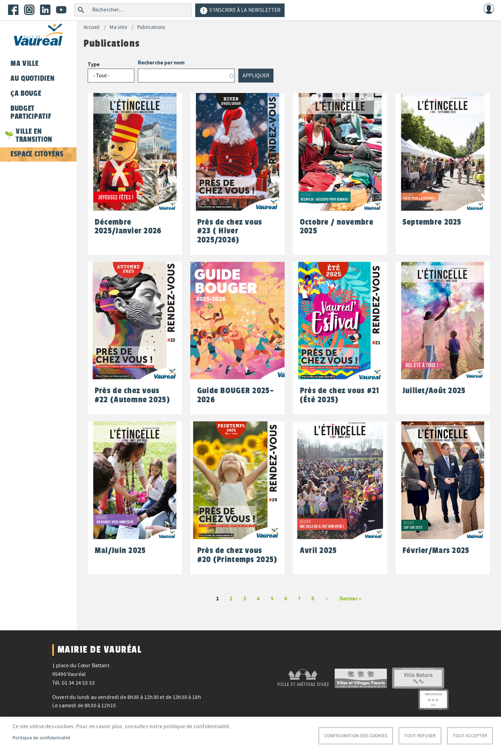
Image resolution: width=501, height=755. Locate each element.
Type (94, 64)
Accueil (92, 27)
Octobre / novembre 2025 (336, 226)
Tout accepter (470, 736)
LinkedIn (45, 10)
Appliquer (255, 75)
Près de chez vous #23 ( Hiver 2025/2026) (229, 230)
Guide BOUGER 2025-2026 (235, 395)
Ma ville (118, 27)
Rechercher (81, 10)
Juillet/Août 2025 (434, 390)
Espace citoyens (36, 154)
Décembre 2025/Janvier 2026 (128, 226)
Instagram (29, 10)
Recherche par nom (161, 62)
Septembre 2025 (432, 222)
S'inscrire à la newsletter (239, 10)
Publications (151, 27)
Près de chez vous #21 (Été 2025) (340, 395)
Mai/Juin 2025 (120, 550)
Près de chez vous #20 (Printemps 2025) (237, 555)
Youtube (61, 10)
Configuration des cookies (355, 736)
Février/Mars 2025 (436, 550)
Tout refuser (420, 736)
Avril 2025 (318, 550)
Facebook (13, 10)
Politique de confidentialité (42, 738)
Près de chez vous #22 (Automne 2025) (132, 395)
